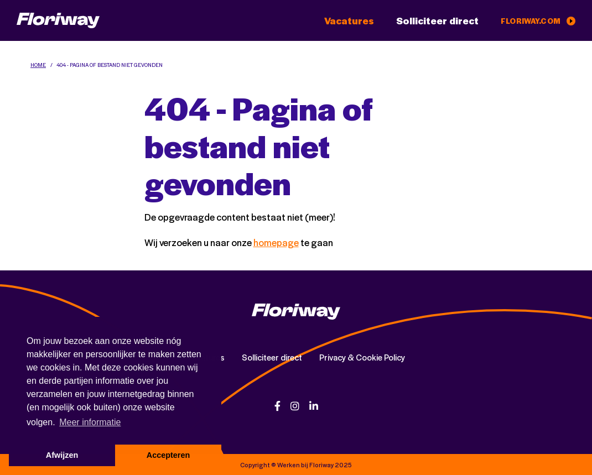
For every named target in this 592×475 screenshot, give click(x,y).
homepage (276, 242)
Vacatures (349, 20)
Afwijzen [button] (62, 455)
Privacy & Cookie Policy (362, 357)
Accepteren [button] (168, 455)
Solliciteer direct (437, 20)
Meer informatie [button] (90, 422)
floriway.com (538, 20)
